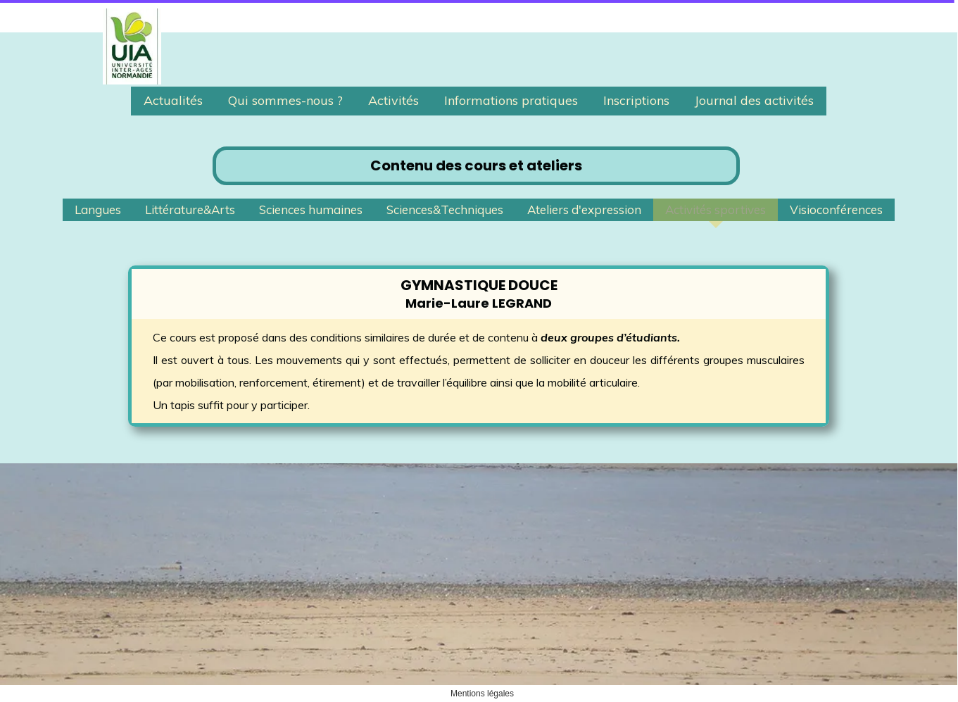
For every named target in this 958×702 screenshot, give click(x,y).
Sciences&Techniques (444, 209)
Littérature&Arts (190, 209)
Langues (98, 209)
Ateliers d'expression (584, 209)
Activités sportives (715, 209)
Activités (393, 100)
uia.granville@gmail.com (183, 611)
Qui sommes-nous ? (285, 100)
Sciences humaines (311, 209)
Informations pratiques (511, 100)
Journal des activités (754, 100)
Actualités (173, 100)
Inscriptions (636, 100)
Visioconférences (836, 209)
